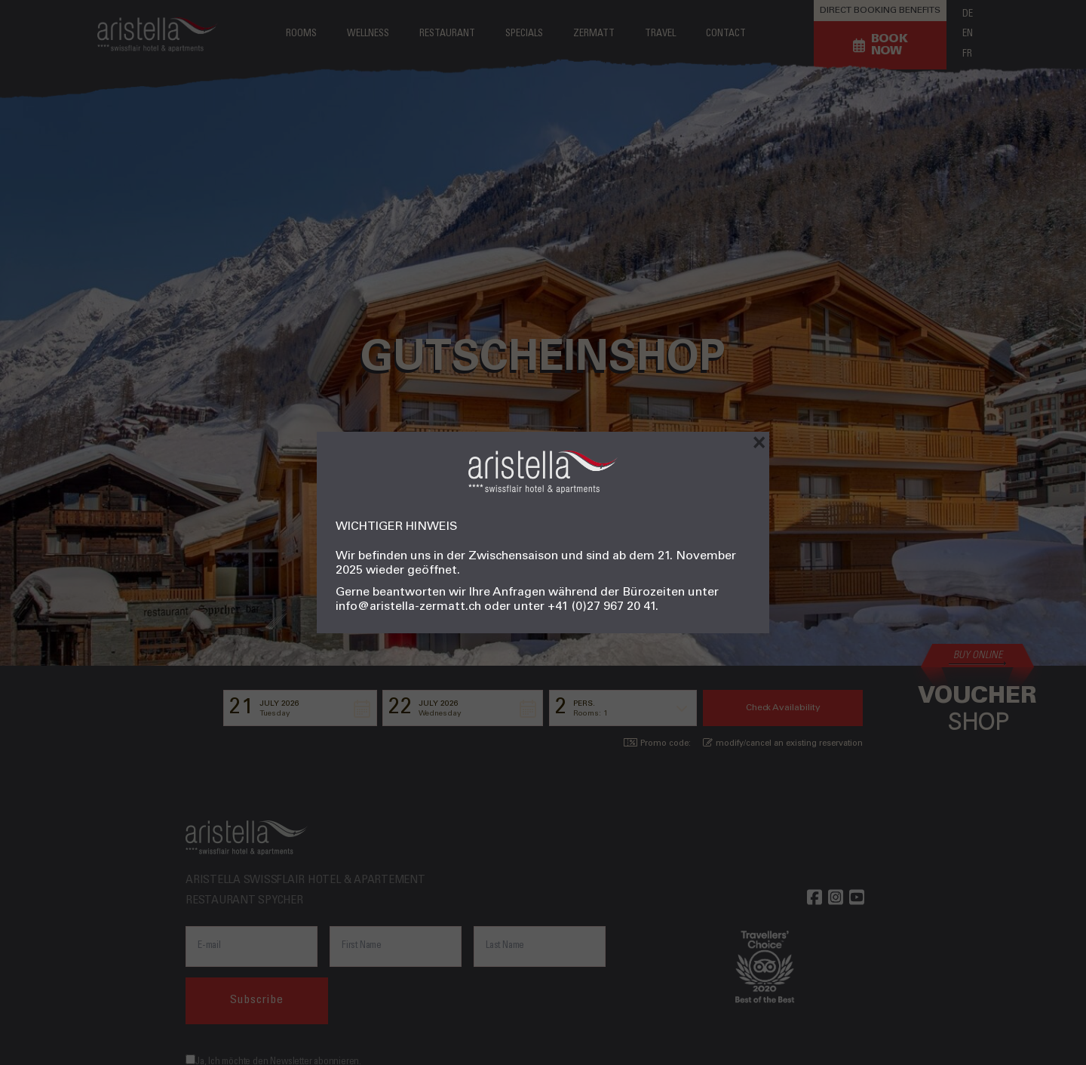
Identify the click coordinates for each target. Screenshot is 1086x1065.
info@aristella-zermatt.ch (408, 607)
